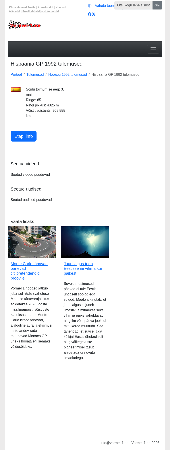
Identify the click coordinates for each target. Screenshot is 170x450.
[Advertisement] (118, 114)
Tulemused (35, 74)
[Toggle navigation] (153, 49)
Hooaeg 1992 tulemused (67, 74)
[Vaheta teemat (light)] (104, 5)
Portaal (16, 74)
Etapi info (25, 136)
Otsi (157, 5)
